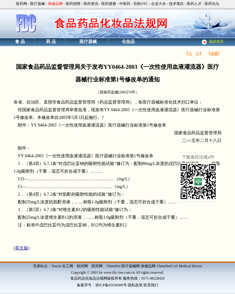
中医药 (124, 4)
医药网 (21, 4)
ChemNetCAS (167, 266)
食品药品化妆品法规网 (88, 278)
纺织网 (82, 266)
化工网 (67, 266)
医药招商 (73, 4)
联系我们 (150, 285)
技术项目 (176, 4)
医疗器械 (37, 4)
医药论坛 (212, 4)
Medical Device (190, 266)
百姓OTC (140, 4)
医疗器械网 (130, 266)
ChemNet (113, 266)
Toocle (56, 266)
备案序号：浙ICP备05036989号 (102, 285)
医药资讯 (91, 4)
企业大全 (158, 4)
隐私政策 (135, 285)
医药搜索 (108, 4)
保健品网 (148, 266)
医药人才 (194, 4)
